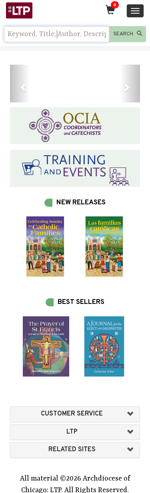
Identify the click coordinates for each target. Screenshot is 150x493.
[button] (20, 83)
